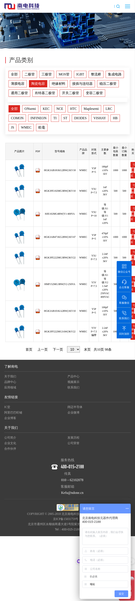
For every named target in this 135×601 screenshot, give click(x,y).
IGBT (80, 74)
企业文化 (10, 445)
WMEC (26, 127)
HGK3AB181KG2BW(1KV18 (60, 170)
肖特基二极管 (45, 93)
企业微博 (73, 415)
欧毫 (41, 127)
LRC (109, 109)
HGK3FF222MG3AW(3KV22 (59, 331)
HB (115, 118)
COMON (17, 118)
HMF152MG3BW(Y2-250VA (59, 284)
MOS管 (64, 74)
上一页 (42, 349)
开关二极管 (70, 93)
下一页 (58, 349)
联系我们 (73, 389)
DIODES (80, 118)
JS (12, 127)
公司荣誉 (73, 445)
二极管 (29, 74)
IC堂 (7, 409)
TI (54, 118)
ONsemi (30, 109)
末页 (87, 349)
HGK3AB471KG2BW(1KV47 (60, 236)
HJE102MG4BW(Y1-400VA (60, 213)
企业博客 (10, 420)
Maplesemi (91, 109)
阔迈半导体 (75, 409)
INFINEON (38, 118)
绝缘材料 (58, 83)
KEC (46, 109)
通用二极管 (19, 93)
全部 (14, 74)
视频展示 (73, 384)
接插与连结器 (82, 83)
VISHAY (99, 118)
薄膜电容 (17, 83)
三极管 (47, 74)
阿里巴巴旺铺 (13, 415)
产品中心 (73, 378)
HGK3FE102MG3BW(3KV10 (60, 190)
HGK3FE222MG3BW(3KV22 (60, 257)
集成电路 (115, 74)
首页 (29, 349)
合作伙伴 (10, 451)
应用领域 (10, 389)
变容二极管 (94, 93)
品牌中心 (10, 384)
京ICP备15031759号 (66, 521)
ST (65, 118)
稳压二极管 (107, 83)
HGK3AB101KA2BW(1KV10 (60, 310)
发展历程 (73, 440)
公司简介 (10, 440)
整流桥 (96, 74)
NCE (59, 109)
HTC (73, 109)
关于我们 (10, 378)
